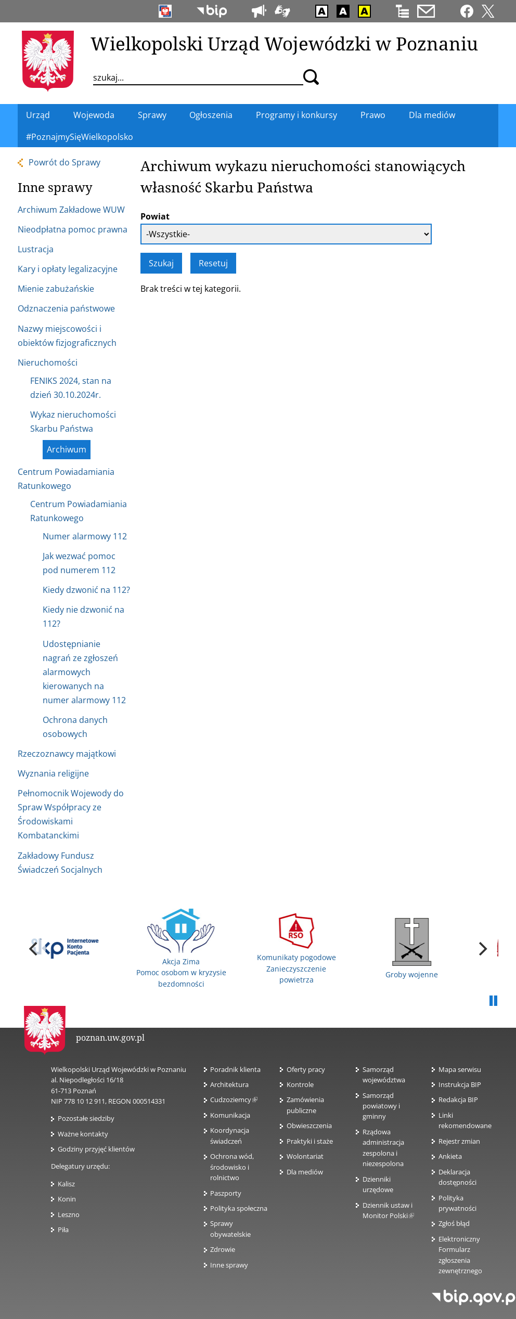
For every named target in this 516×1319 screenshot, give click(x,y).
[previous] (34, 948)
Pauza (493, 1001)
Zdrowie (222, 1249)
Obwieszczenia (309, 1125)
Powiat (155, 216)
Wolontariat (305, 1156)
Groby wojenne (411, 948)
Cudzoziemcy (233, 1099)
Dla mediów (305, 1171)
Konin (67, 1199)
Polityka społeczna (238, 1208)
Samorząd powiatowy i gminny (381, 1106)
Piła (63, 1229)
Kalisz (66, 1183)
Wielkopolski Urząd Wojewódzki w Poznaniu (284, 43)
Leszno (69, 1214)
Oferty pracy (306, 1069)
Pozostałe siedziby (86, 1118)
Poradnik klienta (235, 1069)
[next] (481, 948)
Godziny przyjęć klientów (96, 1149)
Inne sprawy (229, 1265)
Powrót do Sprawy (64, 162)
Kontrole (300, 1084)
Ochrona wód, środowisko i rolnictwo (232, 1167)
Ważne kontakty (83, 1134)
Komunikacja (230, 1115)
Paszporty (225, 1193)
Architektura (229, 1084)
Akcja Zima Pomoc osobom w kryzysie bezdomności (181, 949)
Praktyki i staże (310, 1141)
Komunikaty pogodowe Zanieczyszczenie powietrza (296, 949)
